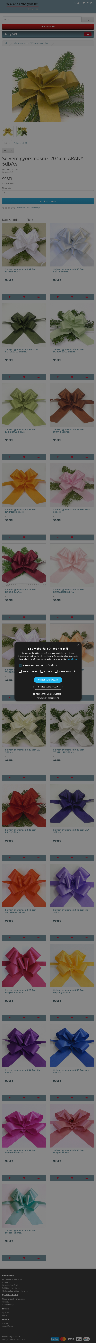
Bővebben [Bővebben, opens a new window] (72, 659)
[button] (48, 694)
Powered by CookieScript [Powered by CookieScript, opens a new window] (48, 698)
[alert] (48, 671)
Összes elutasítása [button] (48, 687)
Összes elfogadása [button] (48, 680)
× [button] (78, 645)
